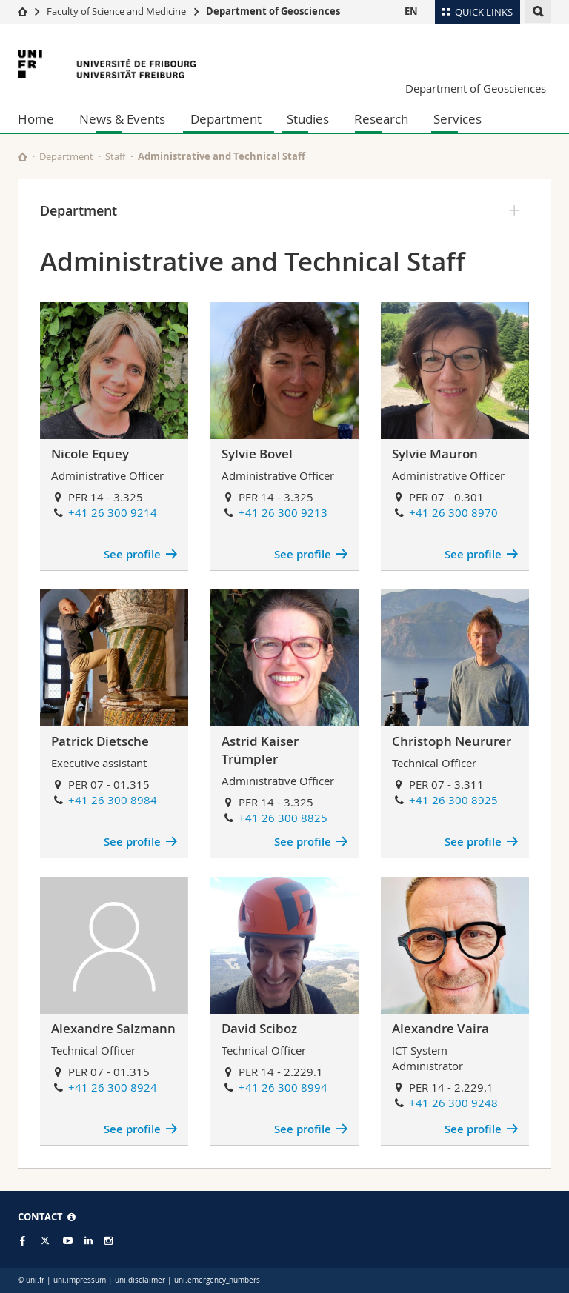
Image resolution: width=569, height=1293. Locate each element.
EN (411, 11)
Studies (308, 118)
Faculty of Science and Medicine (116, 11)
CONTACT (47, 1216)
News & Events (122, 118)
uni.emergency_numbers (217, 1280)
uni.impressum (79, 1280)
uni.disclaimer (140, 1280)
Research (381, 118)
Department (226, 118)
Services (457, 118)
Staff (115, 156)
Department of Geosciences (273, 11)
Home (36, 118)
